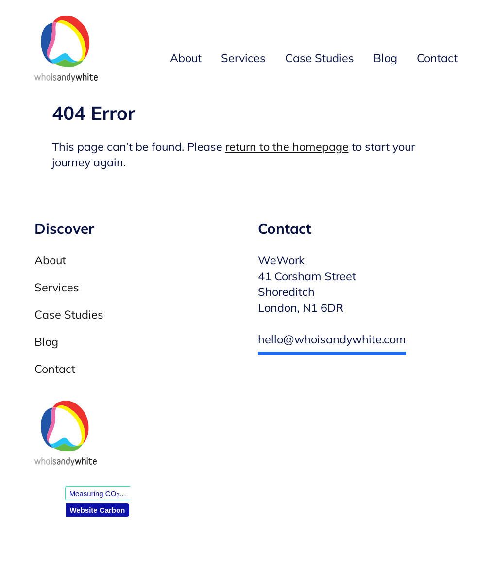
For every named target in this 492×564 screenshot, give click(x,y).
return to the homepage (287, 147)
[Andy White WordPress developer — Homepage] (66, 51)
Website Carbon (97, 510)
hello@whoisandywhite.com (332, 339)
